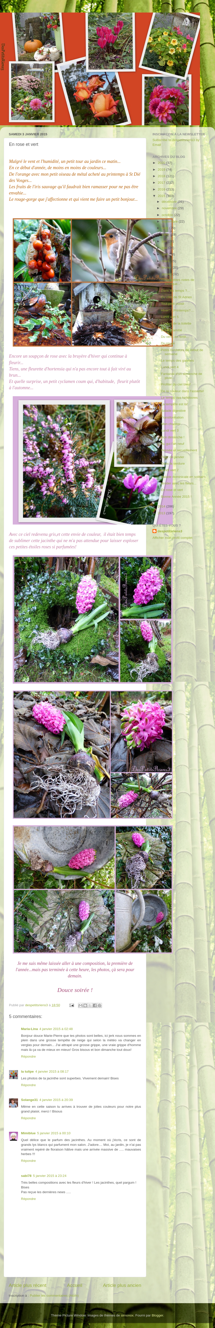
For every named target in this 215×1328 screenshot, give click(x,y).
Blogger (157, 1315)
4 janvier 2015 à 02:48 (56, 1029)
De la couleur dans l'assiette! (182, 391)
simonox (127, 1315)
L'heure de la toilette (176, 323)
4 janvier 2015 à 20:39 (56, 1100)
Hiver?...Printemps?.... (177, 310)
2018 (162, 176)
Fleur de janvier (172, 457)
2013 (162, 513)
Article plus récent (27, 1285)
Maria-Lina (29, 1029)
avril (165, 254)
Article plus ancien (122, 1285)
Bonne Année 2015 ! (176, 496)
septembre (170, 221)
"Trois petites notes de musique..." (177, 282)
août (165, 228)
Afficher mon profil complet (172, 538)
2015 (162, 196)
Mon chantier (170, 424)
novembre (170, 208)
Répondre (28, 1056)
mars (166, 261)
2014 (162, 506)
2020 (162, 163)
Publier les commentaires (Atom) (54, 1295)
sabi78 (26, 1176)
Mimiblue (28, 1133)
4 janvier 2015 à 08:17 (52, 1071)
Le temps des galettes (177, 360)
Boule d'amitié (171, 330)
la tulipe (27, 1071)
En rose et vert (172, 490)
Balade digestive (173, 411)
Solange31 (29, 1100)
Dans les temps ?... (175, 290)
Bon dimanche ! (172, 437)
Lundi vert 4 (170, 367)
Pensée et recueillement (179, 450)
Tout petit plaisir (172, 303)
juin (165, 241)
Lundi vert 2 (170, 470)
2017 (162, 182)
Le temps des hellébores (179, 397)
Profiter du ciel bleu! (176, 384)
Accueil (74, 1285)
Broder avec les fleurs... (178, 483)
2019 (162, 169)
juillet (166, 234)
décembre (170, 201)
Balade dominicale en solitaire (183, 477)
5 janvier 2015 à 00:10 (54, 1133)
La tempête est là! (174, 404)
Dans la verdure (173, 463)
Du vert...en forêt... (175, 337)
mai (165, 248)
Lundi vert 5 (170, 317)
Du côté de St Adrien (176, 297)
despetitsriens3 (170, 531)
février (167, 267)
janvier (167, 274)
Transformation (172, 417)
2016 (162, 189)
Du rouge (168, 343)
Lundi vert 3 (170, 430)
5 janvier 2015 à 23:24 (49, 1176)
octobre (168, 215)
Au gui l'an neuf (172, 444)
